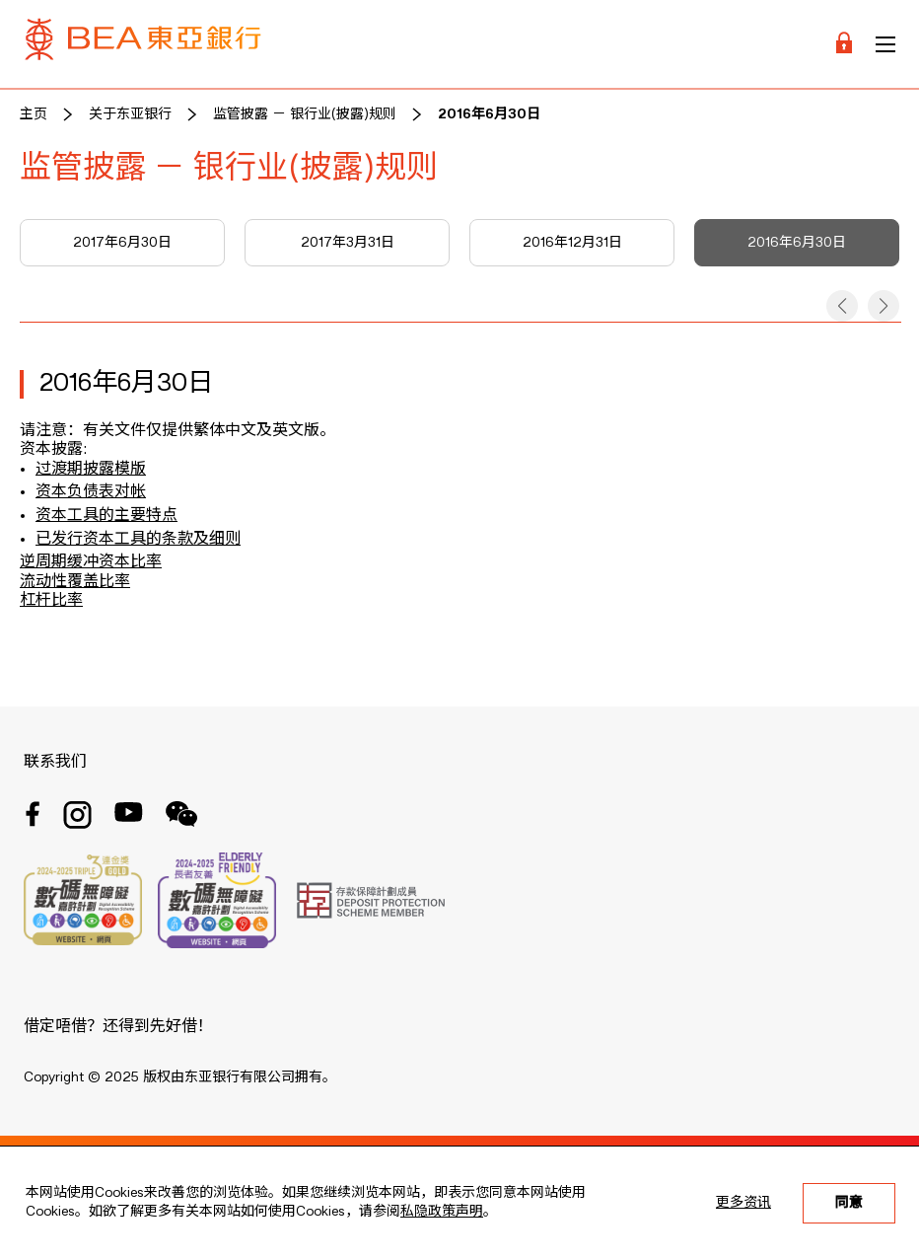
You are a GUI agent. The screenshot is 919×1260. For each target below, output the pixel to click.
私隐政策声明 (441, 1212)
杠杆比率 (51, 601)
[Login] (844, 44)
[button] (842, 306)
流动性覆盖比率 (75, 582)
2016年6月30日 (489, 114)
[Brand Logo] (143, 44)
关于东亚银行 (130, 114)
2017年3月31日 (347, 243)
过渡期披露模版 (90, 470)
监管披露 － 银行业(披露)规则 (304, 114)
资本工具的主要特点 (106, 516)
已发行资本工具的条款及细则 (138, 540)
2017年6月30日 (122, 243)
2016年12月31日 (572, 243)
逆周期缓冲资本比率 (91, 562)
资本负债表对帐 (90, 492)
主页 (33, 114)
